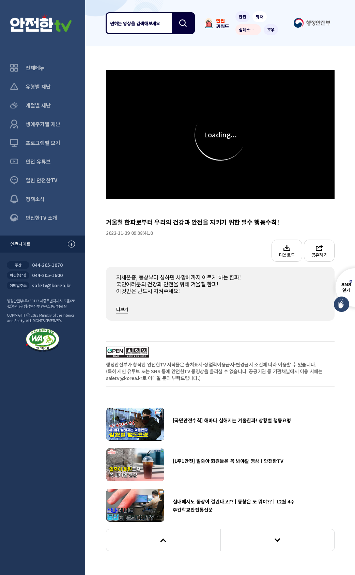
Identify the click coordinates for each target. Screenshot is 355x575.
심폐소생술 (248, 29)
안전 (242, 16)
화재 (259, 16)
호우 (271, 29)
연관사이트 (42, 244)
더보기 (122, 309)
